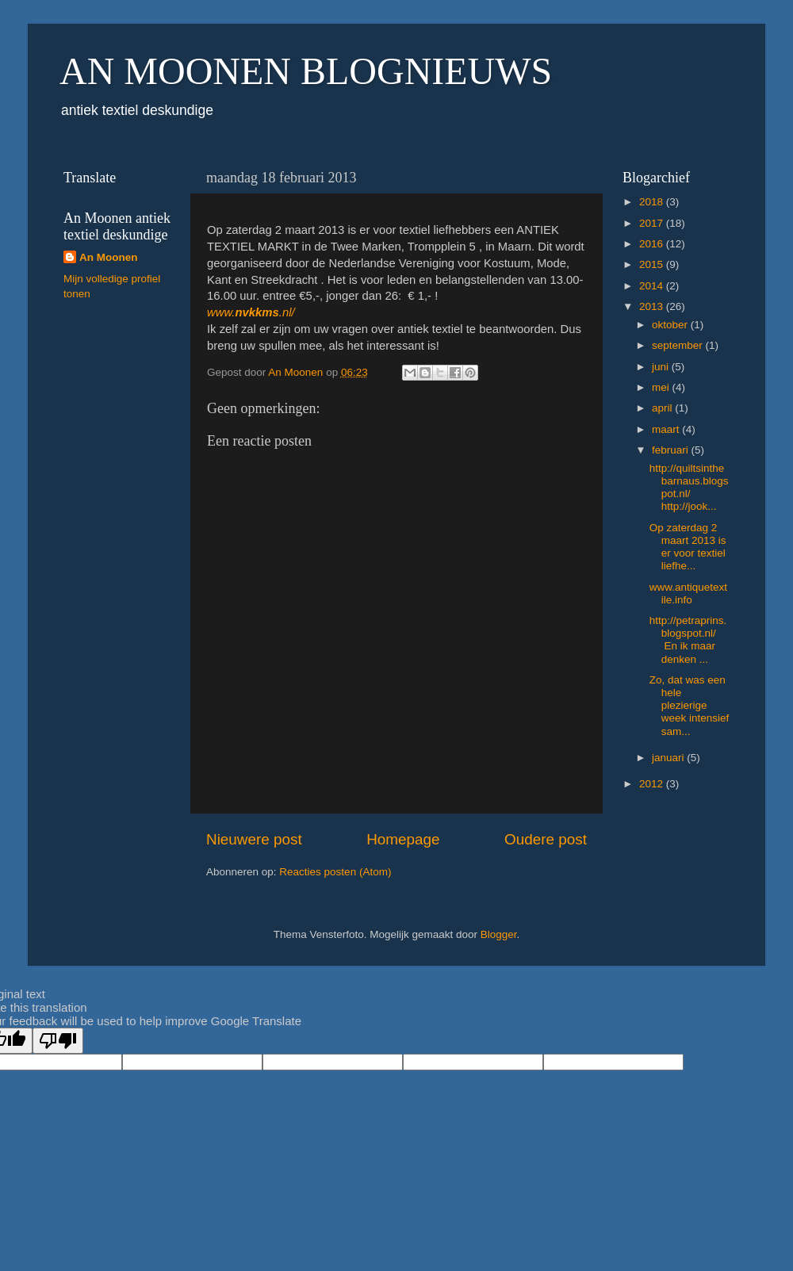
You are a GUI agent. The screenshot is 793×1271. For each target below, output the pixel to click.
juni (662, 367)
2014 (652, 286)
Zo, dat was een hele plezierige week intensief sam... (689, 705)
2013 (652, 306)
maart (667, 429)
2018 (652, 202)
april (663, 408)
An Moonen (108, 257)
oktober (671, 325)
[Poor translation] (58, 1041)
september (679, 345)
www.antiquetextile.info (688, 593)
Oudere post (545, 839)
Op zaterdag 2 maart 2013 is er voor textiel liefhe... (687, 547)
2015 (652, 264)
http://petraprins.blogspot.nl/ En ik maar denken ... (688, 639)
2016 (652, 244)
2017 (652, 223)
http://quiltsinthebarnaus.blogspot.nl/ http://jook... (689, 487)
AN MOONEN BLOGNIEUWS (305, 71)
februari (671, 450)
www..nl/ (251, 312)
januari (669, 758)
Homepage (402, 839)
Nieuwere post (254, 839)
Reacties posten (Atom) (335, 872)
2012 (652, 784)
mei (662, 387)
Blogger (499, 934)
